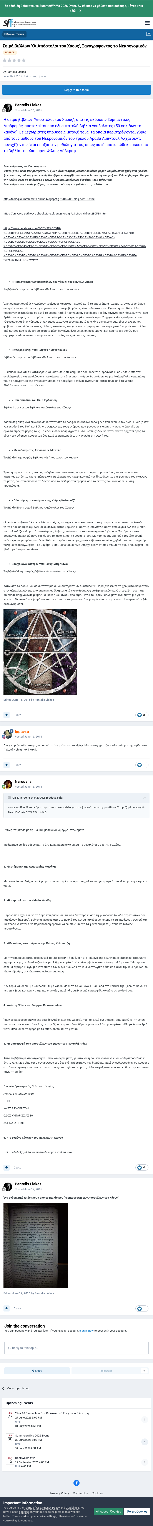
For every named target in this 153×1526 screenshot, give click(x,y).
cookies (24, 1511)
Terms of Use (32, 1507)
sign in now (86, 1330)
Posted (28, 110)
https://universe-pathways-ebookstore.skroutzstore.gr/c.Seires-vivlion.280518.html (55, 213)
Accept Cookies (108, 1511)
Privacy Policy (59, 1493)
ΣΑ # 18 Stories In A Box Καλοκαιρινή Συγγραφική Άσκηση (52, 1413)
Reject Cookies (136, 1511)
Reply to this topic (76, 90)
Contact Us (80, 1493)
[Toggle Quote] (10, 797)
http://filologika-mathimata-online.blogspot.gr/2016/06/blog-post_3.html (49, 199)
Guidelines (72, 1507)
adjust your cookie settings (39, 1516)
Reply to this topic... (23, 1348)
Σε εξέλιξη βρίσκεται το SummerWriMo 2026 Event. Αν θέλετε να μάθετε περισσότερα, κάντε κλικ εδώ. (74, 8)
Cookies (97, 1493)
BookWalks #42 (25, 1457)
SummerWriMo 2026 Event (32, 1435)
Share (37, 1371)
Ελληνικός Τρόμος (35, 76)
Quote (17, 715)
